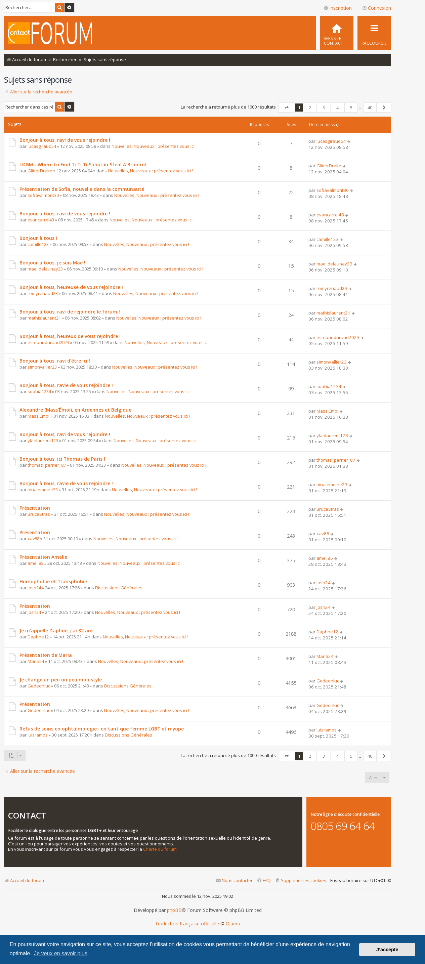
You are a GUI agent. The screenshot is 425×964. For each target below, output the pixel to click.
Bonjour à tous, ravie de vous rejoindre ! (66, 385)
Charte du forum (160, 849)
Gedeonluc (39, 686)
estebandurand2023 (48, 342)
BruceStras (39, 514)
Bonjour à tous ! (38, 238)
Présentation (34, 508)
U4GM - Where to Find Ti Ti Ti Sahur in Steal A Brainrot (83, 164)
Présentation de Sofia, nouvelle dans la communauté (81, 189)
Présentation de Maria (45, 655)
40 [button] (370, 107)
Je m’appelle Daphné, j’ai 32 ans (56, 630)
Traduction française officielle (187, 924)
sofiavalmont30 (43, 195)
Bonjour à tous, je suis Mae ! (52, 262)
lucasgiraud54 (42, 146)
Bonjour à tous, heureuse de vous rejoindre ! (71, 287)
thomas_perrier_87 (47, 465)
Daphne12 (38, 637)
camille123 (38, 244)
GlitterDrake (40, 171)
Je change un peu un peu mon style (60, 679)
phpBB (174, 910)
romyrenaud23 (43, 293)
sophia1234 (39, 391)
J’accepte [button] (387, 949)
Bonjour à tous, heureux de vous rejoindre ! (70, 336)
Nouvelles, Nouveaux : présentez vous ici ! (154, 146)
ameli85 (35, 563)
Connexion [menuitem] (376, 8)
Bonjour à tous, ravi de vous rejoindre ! (64, 140)
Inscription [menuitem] (337, 8)
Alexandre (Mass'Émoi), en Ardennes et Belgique (75, 410)
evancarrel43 (41, 220)
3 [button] (324, 107)
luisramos (38, 735)
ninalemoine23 (43, 490)
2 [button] (310, 107)
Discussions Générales (118, 588)
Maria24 (36, 661)
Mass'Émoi (38, 416)
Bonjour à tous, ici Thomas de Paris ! (62, 459)
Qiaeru (233, 924)
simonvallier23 (42, 367)
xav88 (33, 539)
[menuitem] (336, 33)
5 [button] (351, 107)
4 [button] (337, 107)
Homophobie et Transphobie (53, 581)
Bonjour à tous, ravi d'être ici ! (54, 361)
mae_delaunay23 (45, 269)
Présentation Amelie (43, 557)
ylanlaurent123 (43, 440)
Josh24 (34, 588)
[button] (286, 107)
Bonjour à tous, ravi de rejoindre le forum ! (69, 311)
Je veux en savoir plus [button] (60, 953)
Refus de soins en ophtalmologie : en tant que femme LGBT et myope (101, 728)
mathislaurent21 (44, 318)
